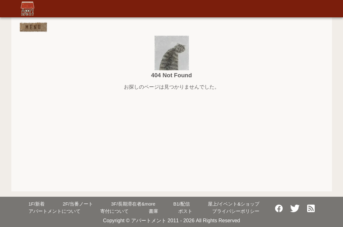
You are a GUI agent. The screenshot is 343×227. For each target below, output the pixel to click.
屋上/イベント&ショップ (233, 204)
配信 (181, 204)
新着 (37, 204)
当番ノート (78, 204)
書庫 (153, 211)
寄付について (114, 211)
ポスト (185, 211)
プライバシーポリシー (235, 211)
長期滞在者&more (133, 204)
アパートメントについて (54, 211)
